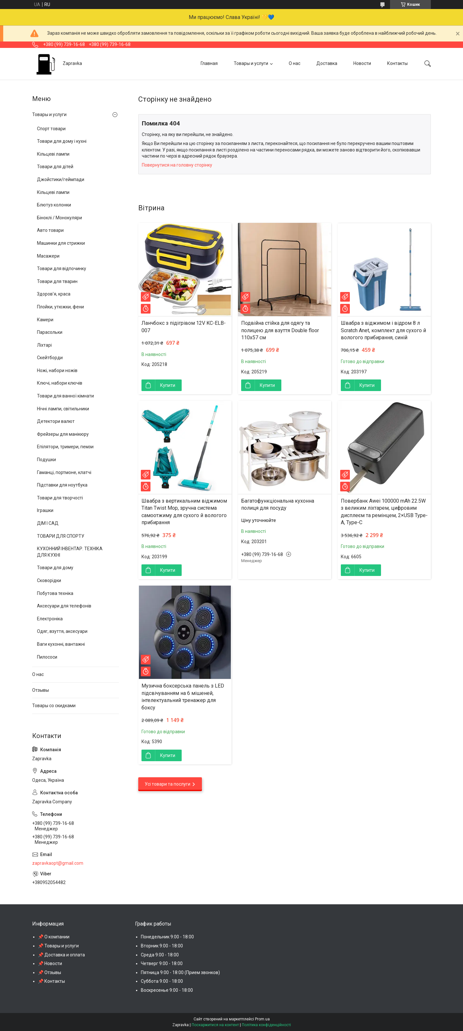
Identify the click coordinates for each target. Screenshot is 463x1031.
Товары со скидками (54, 705)
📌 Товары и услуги (58, 945)
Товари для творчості (60, 497)
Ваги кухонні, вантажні (61, 644)
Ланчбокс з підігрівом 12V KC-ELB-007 (183, 326)
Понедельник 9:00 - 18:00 (167, 936)
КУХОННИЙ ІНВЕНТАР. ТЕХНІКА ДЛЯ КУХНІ (70, 552)
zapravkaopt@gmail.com (57, 863)
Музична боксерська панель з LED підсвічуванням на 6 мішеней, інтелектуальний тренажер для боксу (182, 696)
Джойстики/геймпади (60, 179)
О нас (294, 63)
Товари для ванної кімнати (65, 395)
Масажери (48, 256)
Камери (45, 319)
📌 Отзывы (49, 972)
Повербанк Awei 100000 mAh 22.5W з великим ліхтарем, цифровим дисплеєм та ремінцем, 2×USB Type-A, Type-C (384, 511)
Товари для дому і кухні (61, 141)
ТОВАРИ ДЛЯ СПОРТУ (60, 536)
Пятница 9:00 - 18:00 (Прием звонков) (180, 972)
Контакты (397, 63)
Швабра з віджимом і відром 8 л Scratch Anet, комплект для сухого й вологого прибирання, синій (383, 330)
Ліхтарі (44, 345)
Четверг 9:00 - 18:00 (162, 963)
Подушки (46, 459)
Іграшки (45, 510)
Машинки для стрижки (61, 243)
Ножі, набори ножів (57, 370)
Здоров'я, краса (53, 294)
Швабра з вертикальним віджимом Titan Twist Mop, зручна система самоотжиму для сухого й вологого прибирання (184, 511)
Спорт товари (51, 128)
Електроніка (50, 618)
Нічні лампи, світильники (63, 408)
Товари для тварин (57, 281)
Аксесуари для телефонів (64, 605)
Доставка (326, 63)
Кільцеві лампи (53, 154)
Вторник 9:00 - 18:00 (162, 945)
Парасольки (49, 332)
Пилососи (47, 657)
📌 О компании (53, 936)
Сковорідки (49, 580)
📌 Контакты (51, 981)
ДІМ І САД (48, 523)
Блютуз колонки (54, 204)
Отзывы (40, 690)
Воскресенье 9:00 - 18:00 (167, 990)
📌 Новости (50, 963)
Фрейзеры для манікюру (63, 434)
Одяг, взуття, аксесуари (62, 631)
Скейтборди (50, 357)
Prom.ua (262, 1019)
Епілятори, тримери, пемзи (65, 446)
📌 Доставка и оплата (61, 954)
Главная (209, 63)
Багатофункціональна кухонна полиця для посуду (277, 504)
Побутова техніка (55, 593)
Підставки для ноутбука (62, 485)
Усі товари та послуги (167, 784)
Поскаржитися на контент (215, 1025)
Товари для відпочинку (61, 268)
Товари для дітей (55, 166)
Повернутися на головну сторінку (177, 165)
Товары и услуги (251, 63)
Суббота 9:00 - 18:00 (162, 981)
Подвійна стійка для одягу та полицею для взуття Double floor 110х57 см (280, 330)
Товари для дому (55, 567)
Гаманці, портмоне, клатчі (64, 472)
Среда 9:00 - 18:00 (160, 954)
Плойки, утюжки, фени (60, 306)
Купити (167, 385)
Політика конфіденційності (266, 1025)
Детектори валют (56, 421)
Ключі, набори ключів (59, 383)
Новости (362, 63)
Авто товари (50, 230)
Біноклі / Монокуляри (59, 217)
